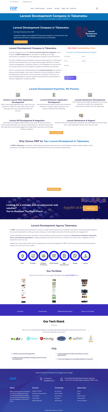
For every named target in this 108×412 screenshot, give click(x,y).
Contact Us (73, 8)
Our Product (58, 391)
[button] (21, 41)
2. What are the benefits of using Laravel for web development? (29, 358)
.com (31, 2)
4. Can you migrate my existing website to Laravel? (75, 359)
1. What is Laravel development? (23, 354)
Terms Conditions (82, 400)
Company (57, 398)
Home (32, 8)
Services (49, 8)
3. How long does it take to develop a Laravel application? (72, 354)
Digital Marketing (37, 400)
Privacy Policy (81, 398)
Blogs (63, 8)
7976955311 (48, 379)
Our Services (58, 396)
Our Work (57, 8)
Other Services (81, 396)
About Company (40, 8)
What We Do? (58, 400)
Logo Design (35, 398)
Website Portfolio (37, 391)
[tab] (31, 354)
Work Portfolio (59, 393)
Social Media (35, 396)
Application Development (39, 393)
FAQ (67, 8)
